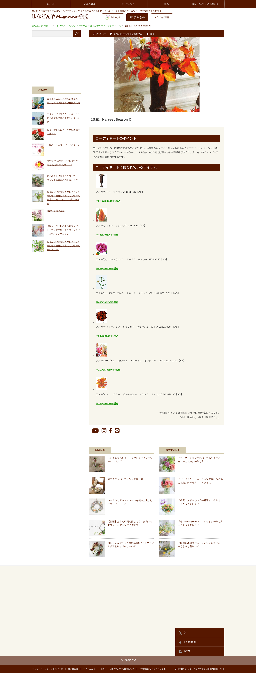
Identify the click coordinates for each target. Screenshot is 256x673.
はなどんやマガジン (196, 669)
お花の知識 (89, 4)
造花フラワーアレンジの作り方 (128, 34)
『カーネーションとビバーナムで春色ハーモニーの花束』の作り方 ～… (200, 460)
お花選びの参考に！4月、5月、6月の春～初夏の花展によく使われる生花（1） (63, 245)
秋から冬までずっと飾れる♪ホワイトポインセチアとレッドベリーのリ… (131, 544)
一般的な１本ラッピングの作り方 (63, 145)
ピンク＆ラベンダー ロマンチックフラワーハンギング (130, 460)
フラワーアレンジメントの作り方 (47, 669)
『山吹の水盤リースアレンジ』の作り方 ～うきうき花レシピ (200, 544)
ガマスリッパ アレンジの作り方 (125, 479)
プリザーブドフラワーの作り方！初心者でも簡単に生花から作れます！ (63, 118)
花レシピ (51, 4)
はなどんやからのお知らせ (205, 4)
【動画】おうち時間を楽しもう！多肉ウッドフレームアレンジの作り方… (130, 523)
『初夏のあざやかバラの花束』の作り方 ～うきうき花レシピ (200, 502)
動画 (166, 4)
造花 (152, 34)
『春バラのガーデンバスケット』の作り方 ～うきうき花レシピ (201, 523)
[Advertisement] (56, 59)
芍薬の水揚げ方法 (55, 210)
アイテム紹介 (128, 4)
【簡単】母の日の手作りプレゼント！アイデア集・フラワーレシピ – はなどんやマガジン (63, 230)
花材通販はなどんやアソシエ (152, 669)
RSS (187, 651)
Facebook (190, 642)
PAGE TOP (128, 660)
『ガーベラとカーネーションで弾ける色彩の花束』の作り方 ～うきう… (200, 481)
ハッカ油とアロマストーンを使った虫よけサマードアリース (130, 502)
